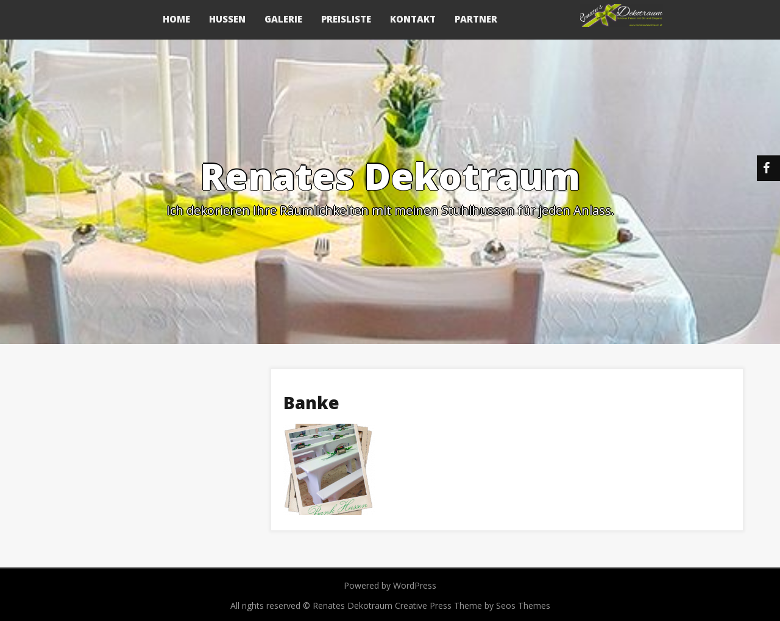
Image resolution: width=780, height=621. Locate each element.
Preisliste (346, 19)
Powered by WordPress (390, 585)
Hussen (227, 19)
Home (176, 19)
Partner (476, 19)
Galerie (283, 19)
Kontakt (413, 19)
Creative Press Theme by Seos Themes (472, 605)
